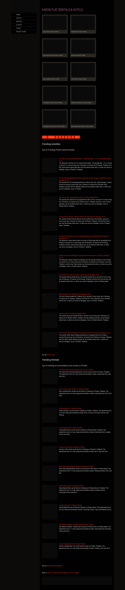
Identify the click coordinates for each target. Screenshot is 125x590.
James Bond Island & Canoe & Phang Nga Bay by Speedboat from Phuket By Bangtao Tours (84, 237)
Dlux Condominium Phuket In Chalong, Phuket (74, 389)
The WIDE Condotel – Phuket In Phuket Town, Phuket (76, 524)
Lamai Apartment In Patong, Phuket (70, 505)
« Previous (51, 137)
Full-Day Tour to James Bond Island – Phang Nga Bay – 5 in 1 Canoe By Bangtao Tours (85, 160)
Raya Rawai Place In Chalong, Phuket (71, 486)
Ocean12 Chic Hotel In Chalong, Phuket (72, 447)
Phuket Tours (51, 355)
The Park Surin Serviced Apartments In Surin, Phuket (76, 370)
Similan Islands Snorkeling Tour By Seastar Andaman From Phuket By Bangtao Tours (84, 256)
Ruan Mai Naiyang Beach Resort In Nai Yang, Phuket (76, 466)
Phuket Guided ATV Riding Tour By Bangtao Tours (75, 294)
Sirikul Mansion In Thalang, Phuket (70, 408)
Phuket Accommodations (55, 566)
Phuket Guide (21, 32)
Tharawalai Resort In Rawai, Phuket (70, 428)
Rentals (19, 21)
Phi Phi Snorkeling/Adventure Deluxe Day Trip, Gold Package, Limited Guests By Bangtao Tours (85, 179)
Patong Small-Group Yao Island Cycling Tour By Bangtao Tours (79, 275)
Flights (19, 25)
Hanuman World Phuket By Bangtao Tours (72, 313)
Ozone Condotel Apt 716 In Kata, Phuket (72, 544)
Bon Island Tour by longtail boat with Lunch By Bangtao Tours (78, 197)
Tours (18, 28)
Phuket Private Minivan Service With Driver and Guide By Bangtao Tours (82, 217)
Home (18, 15)
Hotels (19, 18)
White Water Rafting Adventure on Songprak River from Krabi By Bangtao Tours (84, 333)
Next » (77, 137)
